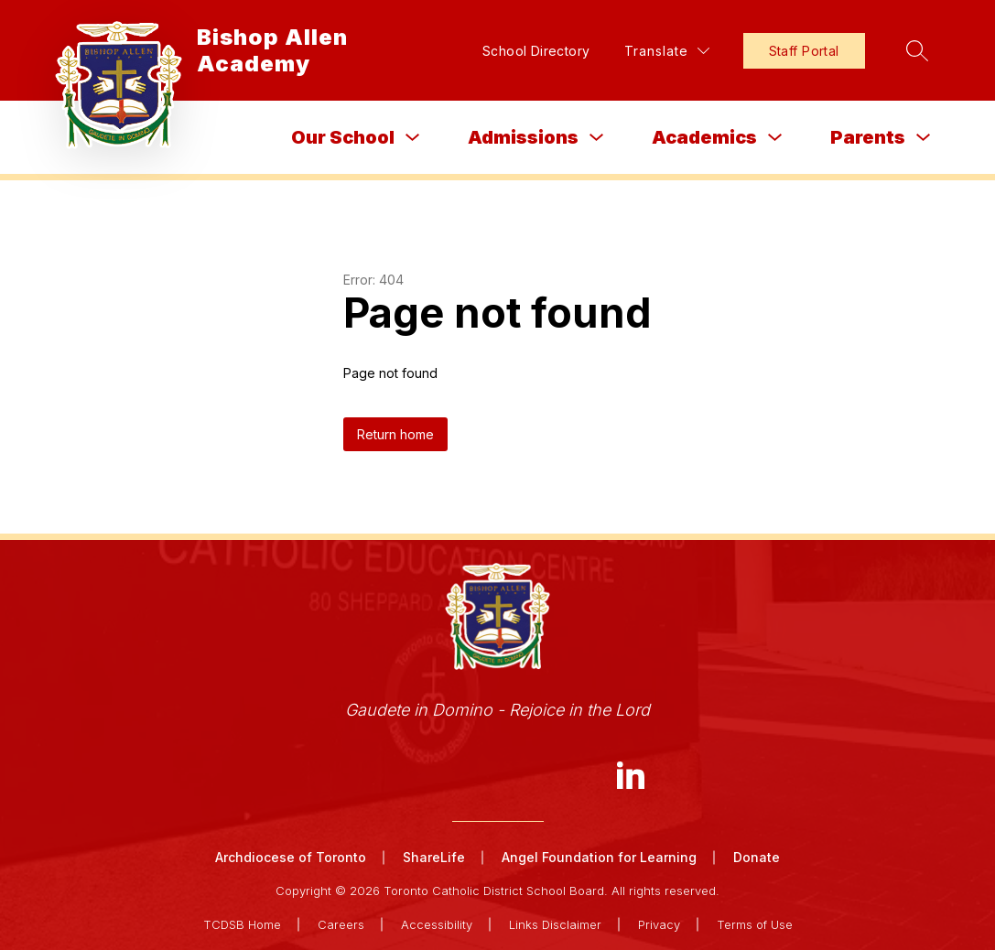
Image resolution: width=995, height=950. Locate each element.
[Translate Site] (667, 50)
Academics (704, 137)
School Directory (536, 51)
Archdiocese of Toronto (290, 857)
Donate (756, 857)
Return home (395, 434)
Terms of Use (755, 924)
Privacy (659, 924)
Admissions (523, 137)
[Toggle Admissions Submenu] (597, 137)
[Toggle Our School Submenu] (413, 137)
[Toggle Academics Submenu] (775, 137)
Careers (341, 924)
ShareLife (434, 857)
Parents (867, 137)
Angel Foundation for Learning (599, 857)
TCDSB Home (242, 924)
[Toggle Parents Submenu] (924, 137)
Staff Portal (804, 51)
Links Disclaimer (555, 924)
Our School (343, 137)
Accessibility (436, 924)
